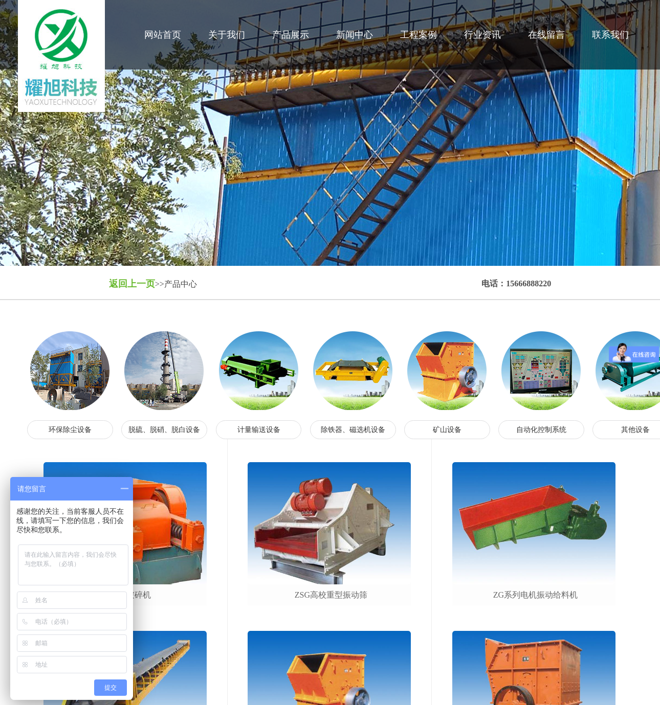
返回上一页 (132, 284)
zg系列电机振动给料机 (535, 594)
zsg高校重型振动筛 (331, 594)
